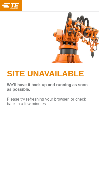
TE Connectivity (11, 5)
